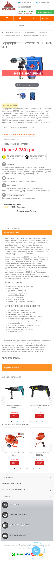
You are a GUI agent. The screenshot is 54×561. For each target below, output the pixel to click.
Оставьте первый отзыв (27, 211)
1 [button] (11, 421)
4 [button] (30, 421)
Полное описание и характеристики (19, 128)
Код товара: (8, 105)
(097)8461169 (24, 2)
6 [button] (42, 421)
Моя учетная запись (11, 483)
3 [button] (23, 421)
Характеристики (11, 233)
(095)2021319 (24, 7)
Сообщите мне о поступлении (17, 144)
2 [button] (17, 421)
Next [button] (51, 400)
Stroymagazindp (43, 2)
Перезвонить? (45, 12)
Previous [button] (3, 400)
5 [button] (36, 421)
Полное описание (12, 228)
